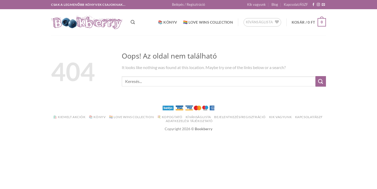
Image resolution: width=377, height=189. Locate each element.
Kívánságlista (198, 117)
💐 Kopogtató (169, 117)
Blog (274, 4)
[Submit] (320, 81)
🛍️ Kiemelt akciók (69, 117)
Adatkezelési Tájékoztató (189, 121)
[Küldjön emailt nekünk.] (323, 5)
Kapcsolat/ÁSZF (296, 4)
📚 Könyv (167, 22)
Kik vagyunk (256, 4)
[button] (188, 4)
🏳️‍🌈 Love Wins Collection (208, 22)
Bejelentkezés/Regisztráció (240, 117)
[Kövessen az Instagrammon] (318, 5)
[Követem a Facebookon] (313, 5)
